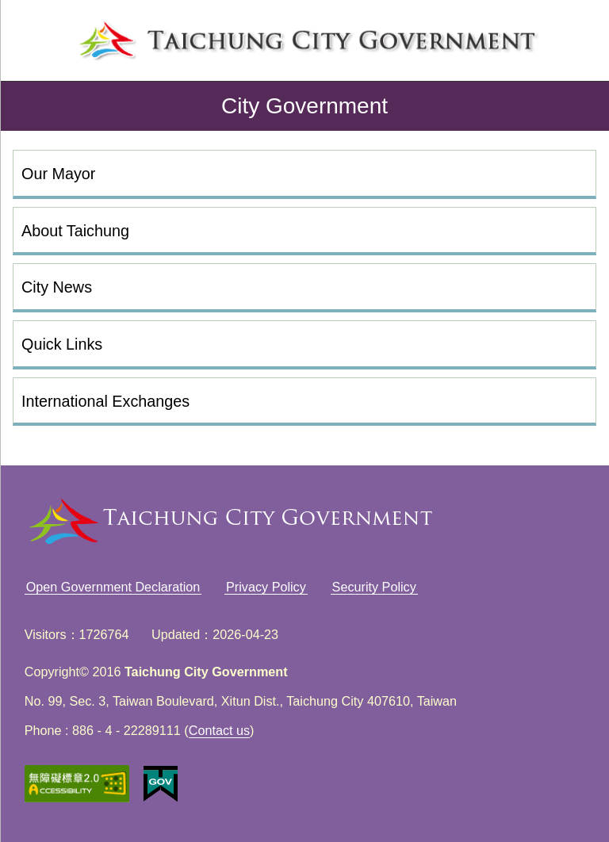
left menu (36, 36)
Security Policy (374, 587)
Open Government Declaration (113, 587)
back (25, 106)
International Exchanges (105, 401)
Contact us (219, 730)
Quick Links (61, 344)
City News (56, 287)
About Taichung (75, 230)
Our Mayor (58, 173)
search (572, 36)
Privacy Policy (266, 587)
